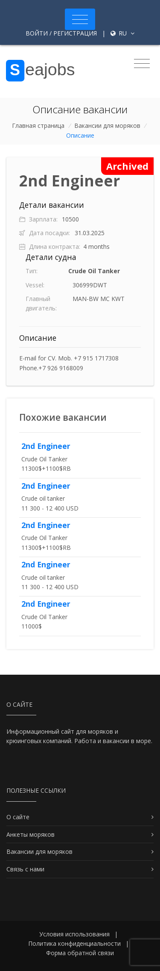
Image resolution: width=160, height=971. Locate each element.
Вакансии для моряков (107, 125)
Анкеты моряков (30, 834)
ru (122, 33)
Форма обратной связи (80, 953)
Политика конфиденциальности (74, 943)
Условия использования (74, 934)
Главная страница (38, 125)
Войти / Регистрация (61, 33)
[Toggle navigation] (80, 19)
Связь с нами (25, 869)
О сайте (17, 817)
